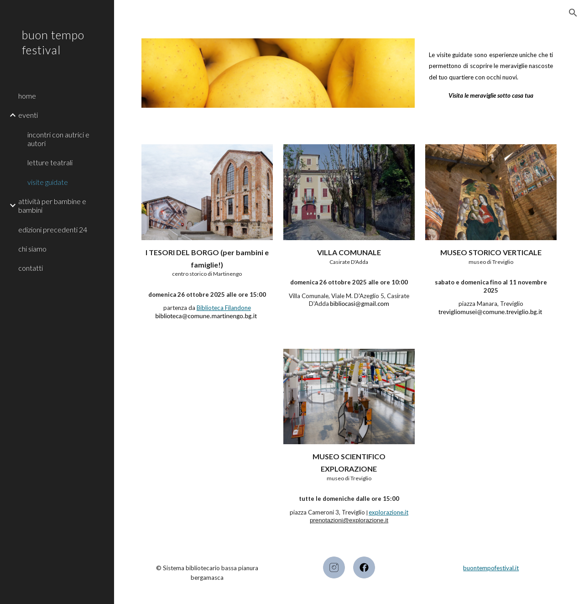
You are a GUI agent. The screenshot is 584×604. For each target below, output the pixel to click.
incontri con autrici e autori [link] (58, 138)
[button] (573, 13)
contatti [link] (30, 267)
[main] (491, 71)
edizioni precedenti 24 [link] (52, 229)
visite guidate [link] (47, 182)
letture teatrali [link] (50, 162)
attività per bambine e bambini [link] (52, 205)
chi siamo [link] (32, 248)
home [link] (27, 95)
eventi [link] (28, 114)
